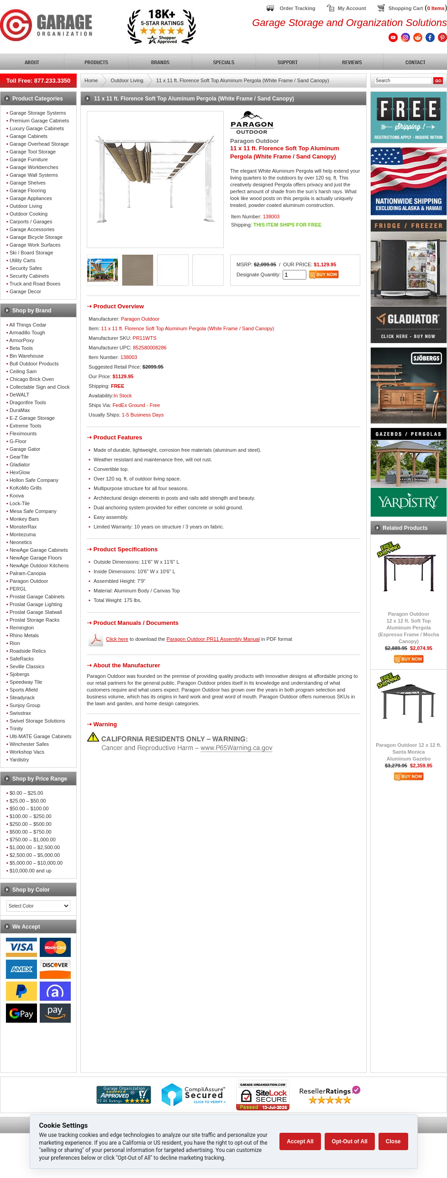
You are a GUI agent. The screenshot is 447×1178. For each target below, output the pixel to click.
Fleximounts (23, 433)
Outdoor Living (26, 206)
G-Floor (18, 441)
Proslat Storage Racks (34, 620)
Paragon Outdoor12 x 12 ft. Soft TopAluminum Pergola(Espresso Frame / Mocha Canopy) (408, 627)
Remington (22, 627)
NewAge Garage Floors (36, 557)
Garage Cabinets (28, 136)
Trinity (16, 728)
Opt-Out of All (350, 1141)
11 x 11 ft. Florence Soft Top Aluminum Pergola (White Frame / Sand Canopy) (242, 80)
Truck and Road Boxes (35, 283)
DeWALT (19, 394)
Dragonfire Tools (28, 402)
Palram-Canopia (28, 573)
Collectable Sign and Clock (39, 387)
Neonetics (21, 542)
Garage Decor (25, 291)
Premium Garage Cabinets (39, 120)
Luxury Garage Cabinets (37, 128)
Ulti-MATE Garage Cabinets (41, 736)
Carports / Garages (31, 221)
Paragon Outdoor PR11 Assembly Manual (213, 639)
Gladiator (20, 464)
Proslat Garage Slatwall (36, 612)
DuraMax (20, 410)
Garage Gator (25, 449)
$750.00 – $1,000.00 (33, 839)
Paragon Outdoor (29, 581)
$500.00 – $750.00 (31, 832)
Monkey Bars (24, 519)
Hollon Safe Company (34, 480)
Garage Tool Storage (33, 151)
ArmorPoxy (21, 340)
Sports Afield (24, 689)
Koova (17, 495)
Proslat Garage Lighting (36, 604)
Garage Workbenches (34, 167)
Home (91, 80)
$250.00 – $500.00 (31, 824)
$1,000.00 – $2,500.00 (35, 847)
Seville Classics (27, 666)
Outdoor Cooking (28, 214)
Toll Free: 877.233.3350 (38, 80)
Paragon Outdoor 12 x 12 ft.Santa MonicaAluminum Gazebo (409, 751)
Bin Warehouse (27, 356)
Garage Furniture (29, 159)
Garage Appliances (31, 198)
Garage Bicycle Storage (36, 237)
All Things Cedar (27, 325)
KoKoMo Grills (26, 488)
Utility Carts (22, 260)
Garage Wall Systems (34, 175)
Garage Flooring (28, 190)
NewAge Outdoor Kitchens (39, 565)
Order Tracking (297, 8)
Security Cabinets (29, 276)
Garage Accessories (32, 229)
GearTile (19, 457)
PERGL (18, 589)
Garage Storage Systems (38, 113)
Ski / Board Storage (31, 252)
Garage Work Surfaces (35, 245)
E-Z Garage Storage (32, 418)
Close (393, 1141)
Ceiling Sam (23, 371)
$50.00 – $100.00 (29, 808)
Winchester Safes (29, 744)
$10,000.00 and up (31, 870)
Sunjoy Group (25, 705)
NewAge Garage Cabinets (39, 550)
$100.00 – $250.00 (31, 816)
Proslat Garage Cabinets (37, 596)
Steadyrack (22, 697)
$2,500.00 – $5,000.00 (35, 855)
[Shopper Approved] (123, 1101)
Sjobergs (19, 674)
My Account (352, 8)
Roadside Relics (28, 651)
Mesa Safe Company (33, 511)
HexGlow (20, 472)
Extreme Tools (26, 425)
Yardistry (19, 759)
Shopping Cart (406, 8)
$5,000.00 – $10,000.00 (36, 863)
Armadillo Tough (27, 332)
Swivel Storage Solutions (37, 721)
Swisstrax (20, 713)
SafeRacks (22, 658)
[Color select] (38, 906)
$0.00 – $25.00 (26, 793)
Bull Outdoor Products (34, 363)
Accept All (300, 1141)
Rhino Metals (24, 635)
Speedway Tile (26, 682)
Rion (15, 643)
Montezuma (23, 534)
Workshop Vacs (27, 752)
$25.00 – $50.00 (28, 800)
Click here (117, 639)
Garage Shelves (28, 182)
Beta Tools (21, 348)
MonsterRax (23, 526)
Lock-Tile (20, 503)
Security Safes (26, 268)
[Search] (403, 80)
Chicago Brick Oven (32, 379)
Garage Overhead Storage (39, 144)
